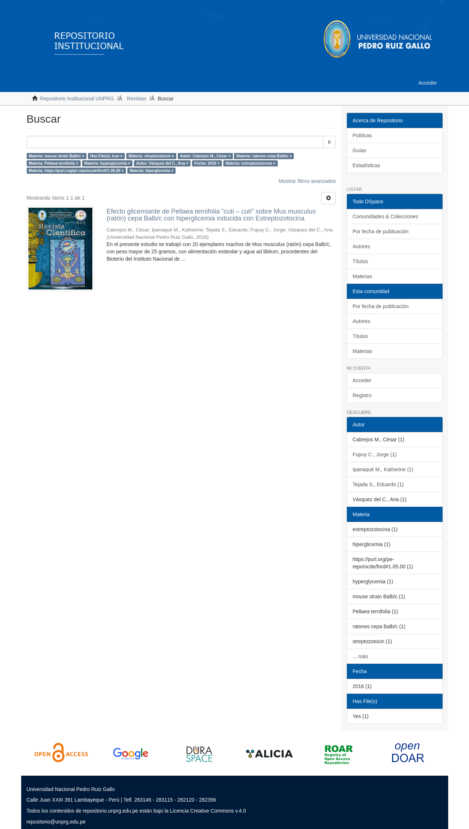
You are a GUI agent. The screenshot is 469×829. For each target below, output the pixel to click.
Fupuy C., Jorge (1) (375, 454)
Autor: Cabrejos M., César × (205, 156)
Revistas (136, 98)
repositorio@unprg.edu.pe (56, 822)
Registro (362, 395)
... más (360, 656)
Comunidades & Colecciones (385, 216)
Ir (329, 142)
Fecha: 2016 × (207, 163)
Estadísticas (366, 165)
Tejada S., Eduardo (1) (378, 484)
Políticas (362, 135)
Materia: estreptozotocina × (250, 163)
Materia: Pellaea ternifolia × (53, 163)
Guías (359, 150)
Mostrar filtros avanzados (307, 181)
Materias (362, 276)
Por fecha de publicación (380, 231)
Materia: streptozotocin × (151, 156)
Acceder (362, 380)
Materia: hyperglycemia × (107, 163)
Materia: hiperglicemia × (151, 170)
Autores (361, 246)
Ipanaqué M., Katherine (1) (383, 469)
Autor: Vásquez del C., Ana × (162, 163)
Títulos (360, 261)
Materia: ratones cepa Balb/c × (264, 156)
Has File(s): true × (106, 156)
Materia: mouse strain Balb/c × (56, 156)
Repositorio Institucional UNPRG (77, 98)
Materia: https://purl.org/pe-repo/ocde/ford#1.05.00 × (76, 170)
